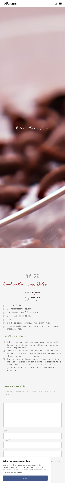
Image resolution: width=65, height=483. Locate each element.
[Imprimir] (29, 275)
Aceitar (25, 478)
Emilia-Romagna (18, 284)
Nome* (6, 431)
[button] (36, 275)
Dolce (41, 284)
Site (5, 449)
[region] (25, 470)
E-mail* (6, 440)
